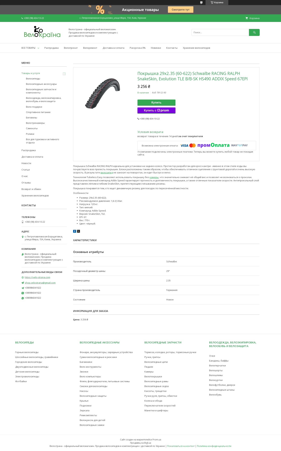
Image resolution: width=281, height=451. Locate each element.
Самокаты (32, 128)
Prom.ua (157, 439)
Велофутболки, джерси (222, 384)
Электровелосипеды (27, 376)
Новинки (156, 47)
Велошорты (216, 370)
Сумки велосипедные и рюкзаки (98, 357)
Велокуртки (216, 380)
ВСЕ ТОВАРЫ (28, 47)
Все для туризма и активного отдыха (42, 141)
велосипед (107, 172)
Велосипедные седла (156, 386)
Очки (212, 355)
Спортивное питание (38, 112)
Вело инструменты (90, 366)
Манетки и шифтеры (156, 410)
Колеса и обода (153, 400)
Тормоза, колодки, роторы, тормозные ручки (170, 352)
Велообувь (215, 394)
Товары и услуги (31, 73)
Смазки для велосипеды (93, 386)
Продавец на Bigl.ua (140, 442)
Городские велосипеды (28, 361)
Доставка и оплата (113, 47)
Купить (156, 102)
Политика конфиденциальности (214, 446)
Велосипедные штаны (222, 389)
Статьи (26, 169)
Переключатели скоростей (159, 405)
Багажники (86, 361)
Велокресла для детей (92, 420)
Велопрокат (71, 47)
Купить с (156, 110)
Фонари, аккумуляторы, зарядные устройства (106, 352)
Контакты (172, 47)
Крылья (84, 400)
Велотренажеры (35, 123)
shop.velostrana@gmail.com (40, 282)
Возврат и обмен (31, 189)
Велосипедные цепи (156, 361)
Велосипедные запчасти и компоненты (41, 91)
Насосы (84, 391)
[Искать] (254, 32)
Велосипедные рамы (156, 381)
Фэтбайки (21, 381)
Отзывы (26, 182)
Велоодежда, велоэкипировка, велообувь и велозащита (43, 99)
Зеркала (84, 410)
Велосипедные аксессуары (41, 84)
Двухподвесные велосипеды (31, 366)
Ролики (30, 133)
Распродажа (51, 47)
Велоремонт (90, 47)
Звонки (84, 371)
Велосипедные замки (92, 425)
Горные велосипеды (27, 352)
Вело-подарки (34, 106)
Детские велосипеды (27, 371)
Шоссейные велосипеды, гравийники (36, 357)
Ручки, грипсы (152, 357)
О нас (25, 176)
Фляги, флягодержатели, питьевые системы (105, 381)
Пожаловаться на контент (181, 446)
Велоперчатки (217, 365)
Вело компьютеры (90, 376)
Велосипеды (33, 78)
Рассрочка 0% (138, 47)
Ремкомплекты (88, 415)
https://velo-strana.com (37, 277)
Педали (148, 366)
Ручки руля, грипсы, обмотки (160, 395)
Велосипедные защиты (93, 395)
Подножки (85, 405)
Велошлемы (216, 375)
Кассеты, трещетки (155, 391)
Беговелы (31, 117)
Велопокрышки (153, 376)
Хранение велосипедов (196, 47)
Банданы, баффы (218, 360)
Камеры (149, 371)
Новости (26, 163)
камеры (154, 177)
